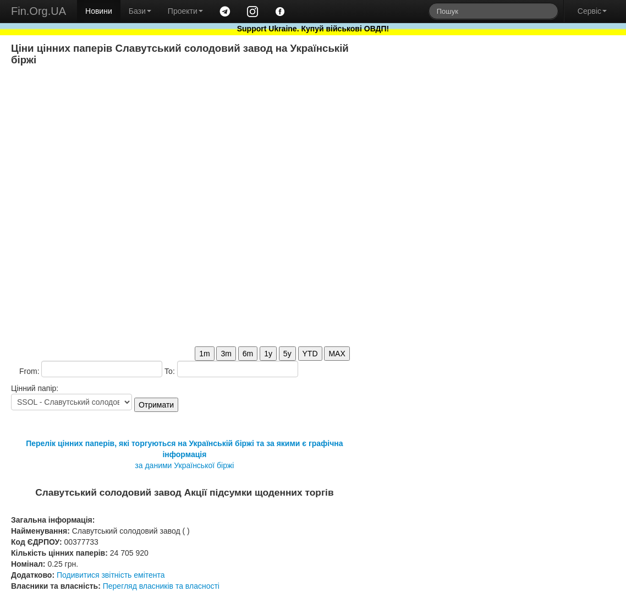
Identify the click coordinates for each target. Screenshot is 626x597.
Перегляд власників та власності (161, 586)
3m (226, 353)
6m (248, 353)
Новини (98, 11)
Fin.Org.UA (38, 11)
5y (287, 353)
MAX (336, 353)
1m (204, 353)
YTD (310, 353)
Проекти (185, 11)
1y (268, 353)
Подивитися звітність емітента (111, 575)
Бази (140, 11)
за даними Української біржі (184, 465)
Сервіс (592, 11)
